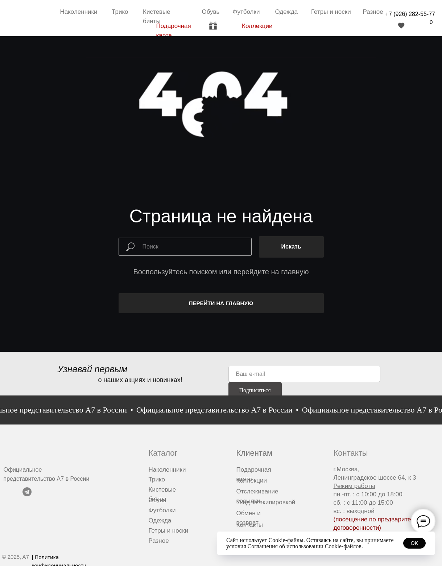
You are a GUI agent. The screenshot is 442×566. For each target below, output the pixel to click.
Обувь (211, 11)
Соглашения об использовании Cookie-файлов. (305, 546)
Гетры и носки (331, 11)
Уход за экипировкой (266, 502)
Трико (120, 11)
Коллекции (257, 25)
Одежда (286, 11)
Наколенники (79, 11)
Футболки (246, 11)
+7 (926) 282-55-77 (410, 14)
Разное (373, 11)
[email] (304, 374)
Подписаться (254, 390)
